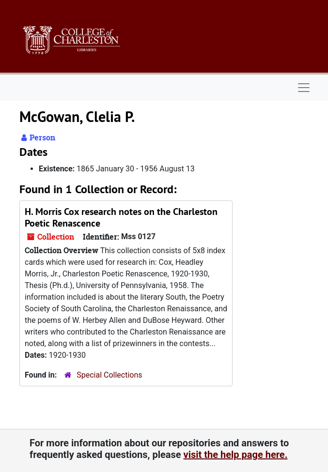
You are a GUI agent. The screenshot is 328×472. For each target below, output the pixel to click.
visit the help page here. (236, 454)
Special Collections (109, 375)
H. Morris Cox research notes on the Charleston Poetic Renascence (121, 217)
